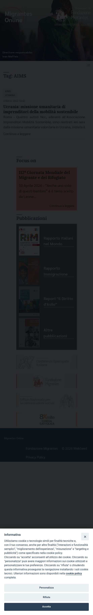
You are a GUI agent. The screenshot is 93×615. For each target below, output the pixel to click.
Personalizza (46, 587)
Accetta (46, 606)
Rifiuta (46, 597)
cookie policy (74, 573)
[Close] (85, 536)
